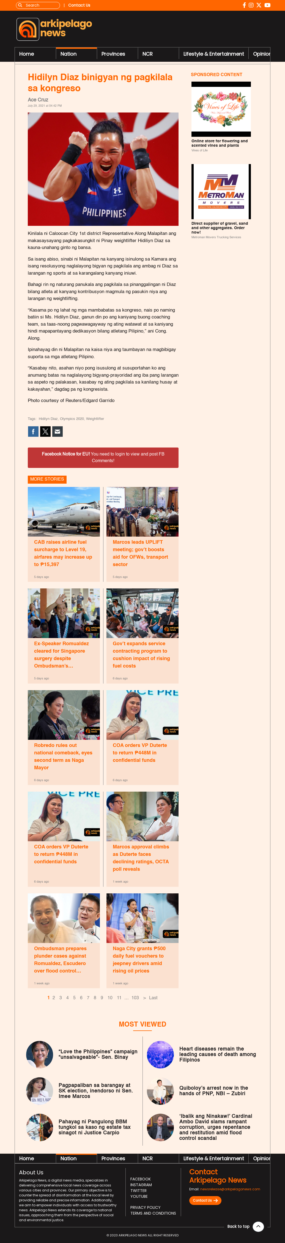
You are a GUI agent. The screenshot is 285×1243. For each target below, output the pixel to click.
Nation (68, 53)
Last (153, 998)
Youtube (139, 1196)
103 (135, 998)
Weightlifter (95, 419)
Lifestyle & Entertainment (213, 53)
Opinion (262, 53)
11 (119, 998)
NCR (147, 53)
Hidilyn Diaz (48, 419)
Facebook (140, 1179)
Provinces (113, 53)
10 (110, 998)
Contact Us (205, 1200)
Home (26, 53)
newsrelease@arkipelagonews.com (230, 1189)
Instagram (141, 1185)
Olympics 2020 (72, 419)
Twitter (138, 1190)
